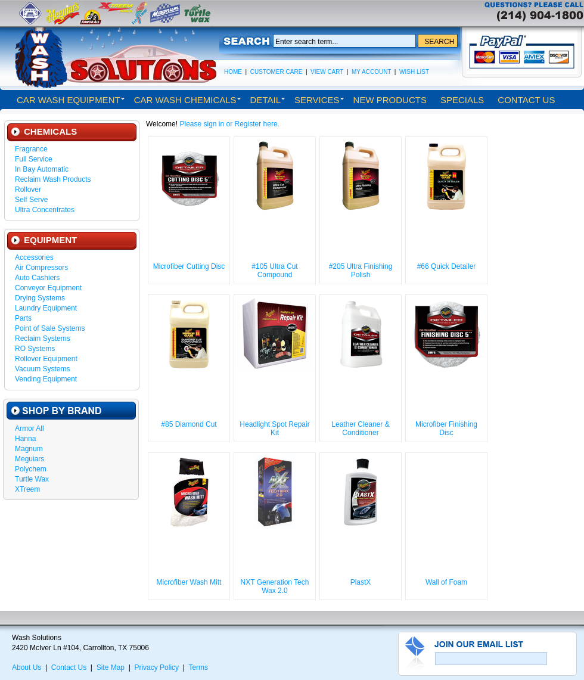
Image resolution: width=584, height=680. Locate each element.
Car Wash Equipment (68, 100)
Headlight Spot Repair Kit (274, 428)
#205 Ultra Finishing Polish (361, 270)
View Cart (326, 72)
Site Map (111, 667)
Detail (265, 100)
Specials (462, 100)
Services (317, 100)
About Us (26, 667)
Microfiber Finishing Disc (446, 428)
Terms (198, 667)
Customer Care (276, 72)
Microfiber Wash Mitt (189, 582)
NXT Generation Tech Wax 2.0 (275, 586)
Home (233, 72)
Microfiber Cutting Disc (189, 266)
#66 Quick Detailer (446, 266)
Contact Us (526, 100)
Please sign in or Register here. (229, 124)
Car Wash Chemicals (185, 100)
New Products (390, 100)
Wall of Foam (446, 582)
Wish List (414, 72)
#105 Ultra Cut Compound (274, 270)
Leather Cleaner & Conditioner (360, 428)
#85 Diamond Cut (188, 424)
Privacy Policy (156, 667)
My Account (371, 72)
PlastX (360, 582)
